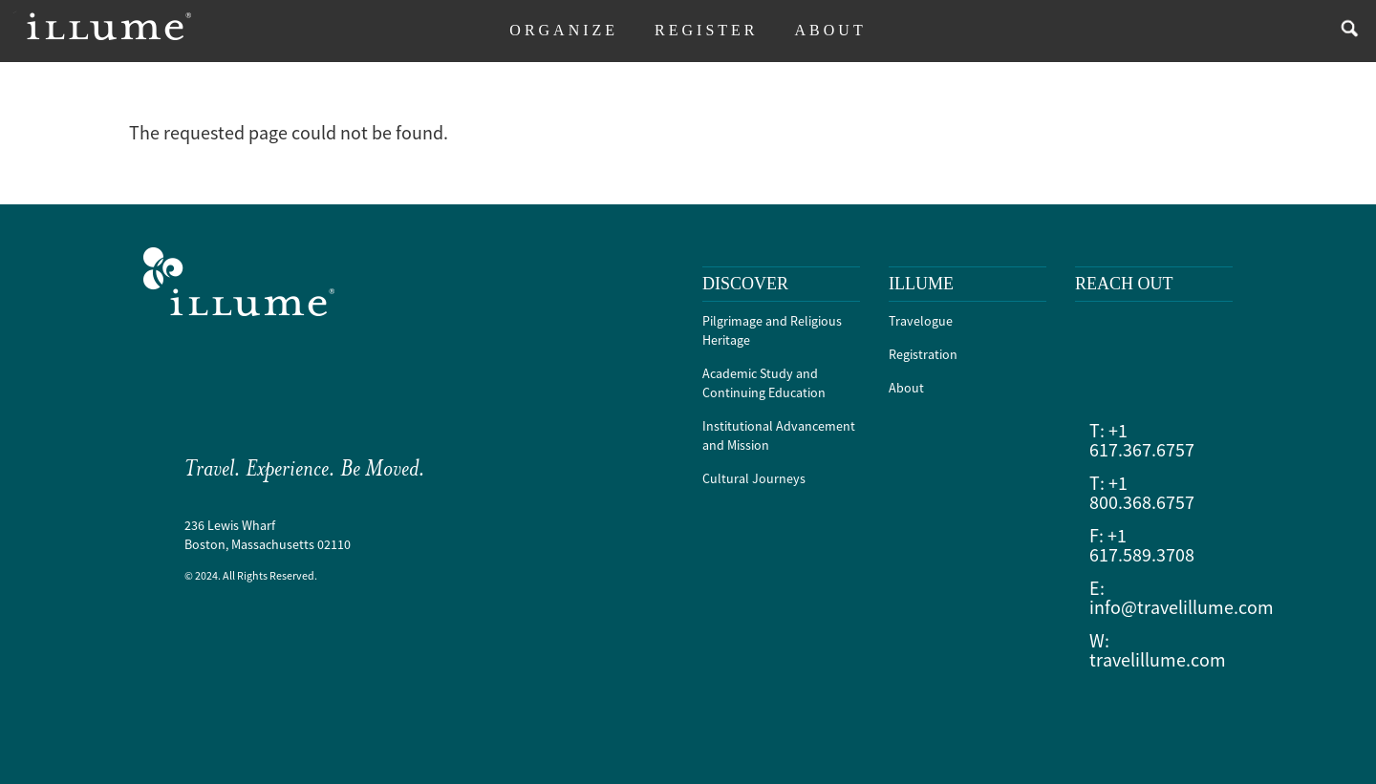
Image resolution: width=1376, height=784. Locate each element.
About (906, 387)
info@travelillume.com (1181, 607)
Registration (923, 354)
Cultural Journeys (754, 478)
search (1345, 31)
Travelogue (921, 320)
